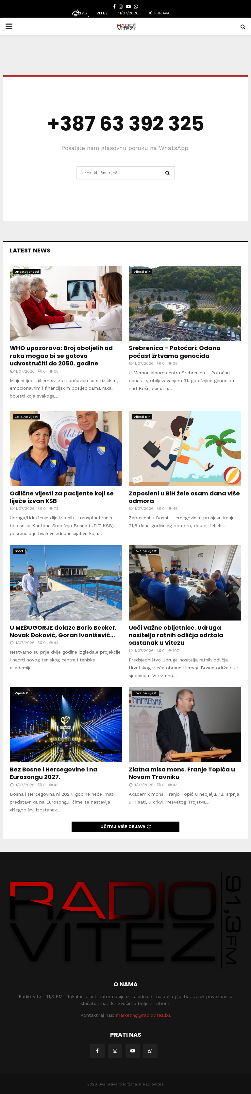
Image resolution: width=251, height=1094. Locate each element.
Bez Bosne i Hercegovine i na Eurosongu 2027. (53, 773)
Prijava (159, 13)
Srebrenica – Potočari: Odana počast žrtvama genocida (175, 352)
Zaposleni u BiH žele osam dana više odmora (184, 497)
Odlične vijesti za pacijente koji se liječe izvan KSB (62, 497)
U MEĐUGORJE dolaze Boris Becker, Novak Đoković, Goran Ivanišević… (63, 631)
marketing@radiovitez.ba (143, 1015)
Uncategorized (27, 271)
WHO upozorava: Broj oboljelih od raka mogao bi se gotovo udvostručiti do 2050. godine (61, 355)
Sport (19, 551)
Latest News (30, 250)
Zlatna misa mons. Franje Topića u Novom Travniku (182, 773)
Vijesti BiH (142, 271)
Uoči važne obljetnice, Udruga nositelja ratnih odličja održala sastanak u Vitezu (176, 635)
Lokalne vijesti (27, 416)
